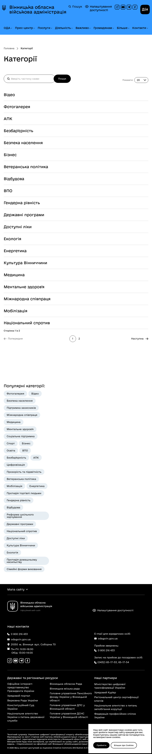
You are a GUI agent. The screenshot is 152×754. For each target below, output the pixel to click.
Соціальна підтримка (21, 436)
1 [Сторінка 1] (72, 338)
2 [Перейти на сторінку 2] (79, 338)
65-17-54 (123, 662)
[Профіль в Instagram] (117, 7)
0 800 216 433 (104, 650)
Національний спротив (27, 323)
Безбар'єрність (18, 131)
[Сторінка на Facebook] (135, 7)
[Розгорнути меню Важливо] (90, 28)
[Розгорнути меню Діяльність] (72, 28)
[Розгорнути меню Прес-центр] (34, 28)
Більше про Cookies (124, 745)
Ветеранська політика (26, 167)
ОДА (7, 28)
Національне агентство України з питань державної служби (25, 717)
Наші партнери (105, 678)
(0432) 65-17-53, (107, 662)
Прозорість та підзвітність (24, 471)
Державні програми (24, 215)
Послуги (44, 28)
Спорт (11, 443)
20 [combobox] (138, 80)
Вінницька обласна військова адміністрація (37, 9)
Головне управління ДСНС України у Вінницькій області (69, 715)
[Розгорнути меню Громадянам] (113, 28)
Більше (122, 28)
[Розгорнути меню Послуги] (51, 28)
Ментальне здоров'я (24, 287)
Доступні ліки (18, 227)
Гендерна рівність (22, 203)
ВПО (8, 191)
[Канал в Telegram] (129, 7)
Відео (9, 95)
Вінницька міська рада (65, 688)
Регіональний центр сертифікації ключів (116, 699)
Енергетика (15, 251)
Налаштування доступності (98, 8)
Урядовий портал (18, 695)
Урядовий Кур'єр (105, 692)
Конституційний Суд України (20, 707)
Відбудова (14, 179)
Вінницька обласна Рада (66, 683)
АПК (8, 119)
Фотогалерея (17, 107)
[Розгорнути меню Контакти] (147, 28)
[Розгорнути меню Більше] (129, 28)
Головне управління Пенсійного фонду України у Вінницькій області (71, 697)
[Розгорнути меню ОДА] (11, 28)
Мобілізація (15, 311)
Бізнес (10, 155)
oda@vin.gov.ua (106, 638)
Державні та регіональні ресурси (32, 678)
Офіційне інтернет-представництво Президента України (20, 687)
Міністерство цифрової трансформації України (109, 686)
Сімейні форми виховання (24, 569)
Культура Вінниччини (25, 263)
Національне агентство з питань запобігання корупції (115, 707)
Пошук (75, 6)
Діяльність (63, 28)
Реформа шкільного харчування (20, 515)
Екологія (12, 239)
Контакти (139, 28)
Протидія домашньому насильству (22, 560)
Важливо (82, 28)
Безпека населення (23, 143)
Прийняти (101, 745)
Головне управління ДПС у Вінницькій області (67, 707)
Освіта (11, 450)
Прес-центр (24, 28)
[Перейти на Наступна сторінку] (139, 338)
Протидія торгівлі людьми (24, 493)
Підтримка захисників (21, 407)
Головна (9, 48)
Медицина (14, 275)
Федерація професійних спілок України (115, 715)
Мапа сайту (15, 589)
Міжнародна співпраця (27, 299)
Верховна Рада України (22, 700)
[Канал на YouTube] (123, 7)
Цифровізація (16, 464)
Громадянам (103, 28)
